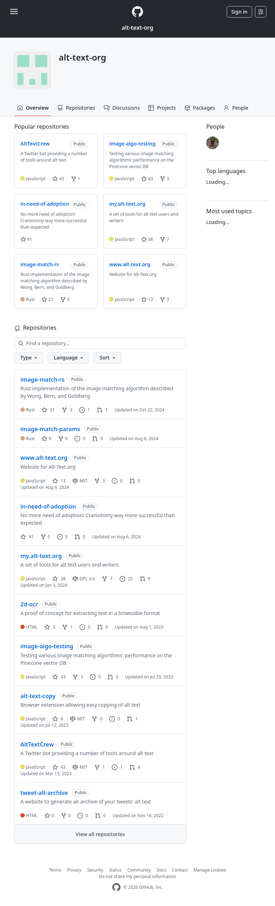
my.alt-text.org (41, 556)
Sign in (239, 11)
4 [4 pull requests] (134, 767)
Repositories (76, 107)
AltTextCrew (37, 744)
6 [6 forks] (97, 719)
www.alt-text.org (43, 458)
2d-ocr (29, 604)
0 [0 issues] (79, 438)
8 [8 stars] (57, 719)
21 (47, 299)
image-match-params (50, 429)
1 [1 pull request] (102, 410)
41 (26, 239)
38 (147, 239)
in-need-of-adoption (48, 506)
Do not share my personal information (137, 876)
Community (139, 870)
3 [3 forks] (67, 410)
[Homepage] (137, 12)
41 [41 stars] (27, 537)
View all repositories (100, 834)
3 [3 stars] (49, 627)
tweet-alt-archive (44, 793)
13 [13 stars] (59, 481)
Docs (161, 870)
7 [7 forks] (107, 579)
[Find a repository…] (100, 343)
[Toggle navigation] (14, 11)
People (235, 107)
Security (95, 870)
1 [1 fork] (67, 627)
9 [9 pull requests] (145, 579)
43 (58, 179)
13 (147, 299)
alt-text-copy (38, 696)
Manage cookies (209, 870)
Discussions (122, 107)
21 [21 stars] (48, 410)
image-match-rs (42, 379)
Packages (199, 107)
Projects (161, 107)
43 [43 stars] (59, 677)
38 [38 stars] (59, 579)
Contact (180, 870)
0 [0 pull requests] (97, 438)
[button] (28, 357)
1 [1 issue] (84, 410)
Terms (55, 870)
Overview (33, 107)
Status (115, 870)
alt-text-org (137, 28)
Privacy (74, 870)
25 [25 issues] (126, 579)
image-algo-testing (46, 646)
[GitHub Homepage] (116, 887)
